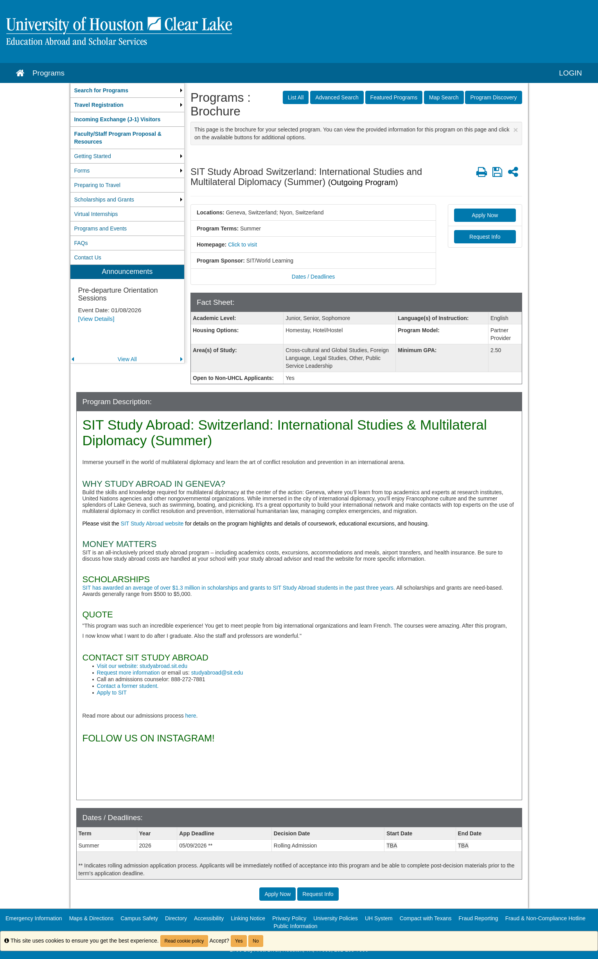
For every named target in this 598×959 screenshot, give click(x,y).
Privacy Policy (289, 918)
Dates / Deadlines (313, 276)
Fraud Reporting (478, 918)
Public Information (295, 926)
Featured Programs (394, 97)
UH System (379, 918)
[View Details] (96, 318)
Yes (239, 941)
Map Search (443, 97)
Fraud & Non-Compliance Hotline (545, 918)
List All (295, 97)
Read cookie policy (184, 941)
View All (127, 359)
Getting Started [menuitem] (92, 156)
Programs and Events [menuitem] (100, 228)
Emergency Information (33, 918)
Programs (48, 73)
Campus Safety (139, 918)
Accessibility (209, 918)
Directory (176, 918)
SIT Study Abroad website (151, 523)
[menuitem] (127, 90)
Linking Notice (248, 918)
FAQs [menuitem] (81, 243)
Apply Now (485, 215)
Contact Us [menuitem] (87, 257)
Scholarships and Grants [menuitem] (104, 199)
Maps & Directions (91, 918)
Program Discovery (493, 97)
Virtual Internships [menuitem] (96, 214)
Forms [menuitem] (82, 170)
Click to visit (242, 244)
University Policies (335, 918)
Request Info (484, 237)
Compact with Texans (426, 918)
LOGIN (570, 73)
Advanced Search (337, 97)
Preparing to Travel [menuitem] (97, 185)
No (256, 941)
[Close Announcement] (515, 130)
